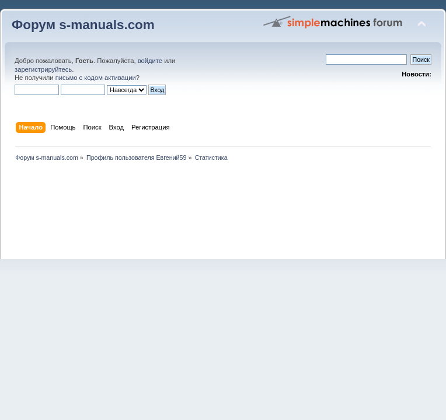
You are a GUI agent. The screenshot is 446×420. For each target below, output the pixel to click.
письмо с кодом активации (95, 77)
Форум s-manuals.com (83, 25)
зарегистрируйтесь (43, 69)
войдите (150, 60)
